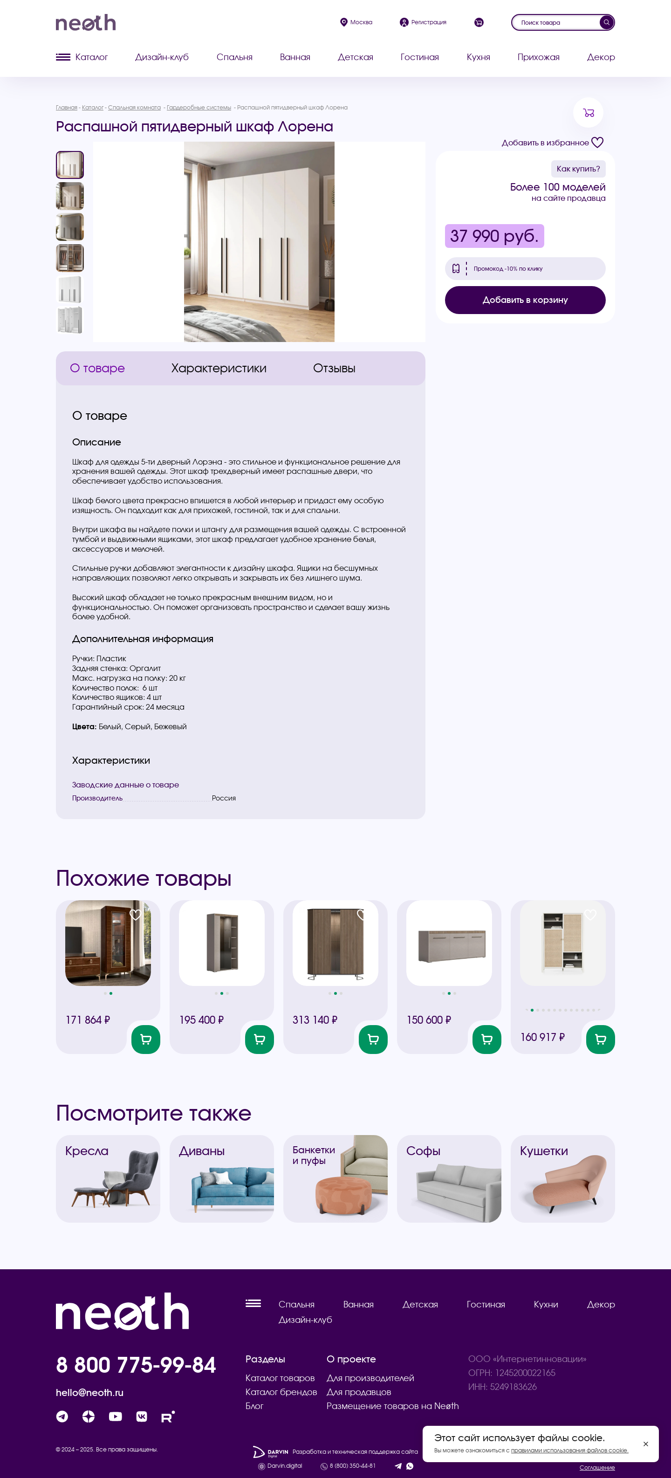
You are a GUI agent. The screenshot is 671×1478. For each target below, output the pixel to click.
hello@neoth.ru (89, 1392)
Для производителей (370, 1378)
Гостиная (420, 57)
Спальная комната (134, 107)
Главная (66, 107)
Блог (254, 1406)
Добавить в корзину (525, 299)
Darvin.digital (284, 1466)
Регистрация (423, 22)
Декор (601, 57)
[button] (105, 993)
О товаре (97, 368)
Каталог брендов (281, 1392)
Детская (355, 57)
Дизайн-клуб (162, 57)
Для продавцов (359, 1392)
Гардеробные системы (199, 107)
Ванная (295, 57)
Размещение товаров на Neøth (393, 1406)
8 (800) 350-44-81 (353, 1466)
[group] (259, 242)
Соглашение (597, 1467)
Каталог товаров (280, 1378)
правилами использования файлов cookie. (570, 1450)
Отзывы (334, 368)
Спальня (235, 57)
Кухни (546, 1304)
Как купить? (578, 168)
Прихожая (539, 57)
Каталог (82, 57)
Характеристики (219, 368)
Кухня (478, 57)
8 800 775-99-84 (136, 1364)
